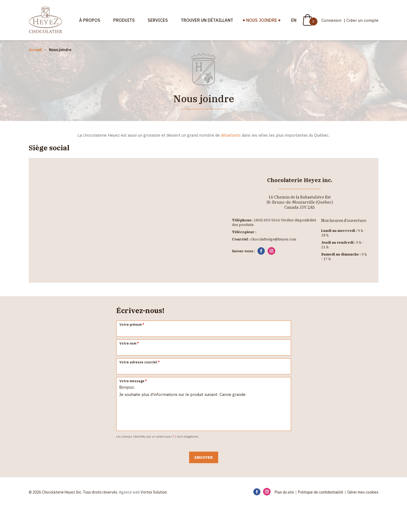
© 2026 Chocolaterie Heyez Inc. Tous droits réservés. (73, 492)
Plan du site (284, 492)
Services (158, 20)
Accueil (35, 49)
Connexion (331, 20)
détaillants (231, 135)
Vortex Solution (154, 492)
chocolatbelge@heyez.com (273, 239)
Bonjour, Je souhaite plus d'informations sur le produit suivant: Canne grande (203, 404)
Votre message (133, 381)
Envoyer (203, 457)
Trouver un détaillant (207, 20)
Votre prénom (132, 324)
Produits (124, 20)
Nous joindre (261, 20)
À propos (89, 20)
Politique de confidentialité (320, 492)
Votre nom (129, 343)
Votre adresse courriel (139, 362)
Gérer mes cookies (362, 492)
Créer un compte (362, 20)
